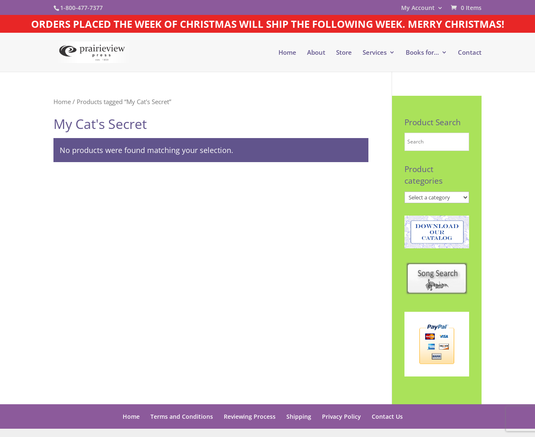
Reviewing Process (250, 416)
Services (375, 52)
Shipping (298, 416)
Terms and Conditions (181, 416)
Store (344, 52)
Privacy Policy (341, 416)
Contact (470, 52)
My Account (418, 8)
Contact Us (387, 416)
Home (287, 52)
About (316, 52)
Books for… (422, 52)
